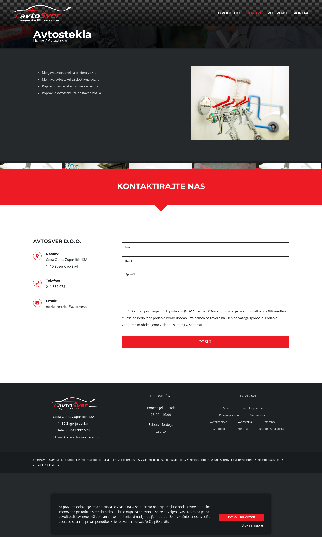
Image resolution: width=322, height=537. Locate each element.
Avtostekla (245, 464)
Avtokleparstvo (253, 451)
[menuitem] (229, 13)
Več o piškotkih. (157, 521)
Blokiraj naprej (253, 525)
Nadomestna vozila (271, 471)
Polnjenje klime (229, 458)
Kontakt (242, 471)
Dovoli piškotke (241, 516)
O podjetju (220, 471)
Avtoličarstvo (218, 464)
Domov (227, 451)
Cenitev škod (258, 458)
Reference (269, 464)
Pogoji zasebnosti (189, 367)
